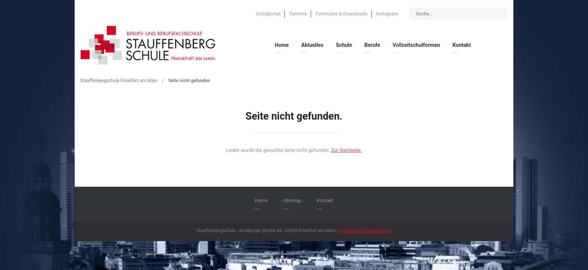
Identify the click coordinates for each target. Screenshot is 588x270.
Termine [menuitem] (298, 13)
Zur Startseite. (346, 150)
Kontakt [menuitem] (462, 45)
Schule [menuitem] (344, 45)
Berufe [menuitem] (372, 45)
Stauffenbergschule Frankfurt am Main (118, 80)
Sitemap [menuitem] (292, 200)
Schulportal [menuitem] (268, 13)
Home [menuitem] (282, 45)
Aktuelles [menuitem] (312, 45)
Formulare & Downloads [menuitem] (342, 13)
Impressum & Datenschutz (365, 230)
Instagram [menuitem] (387, 13)
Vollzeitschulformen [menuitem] (416, 45)
